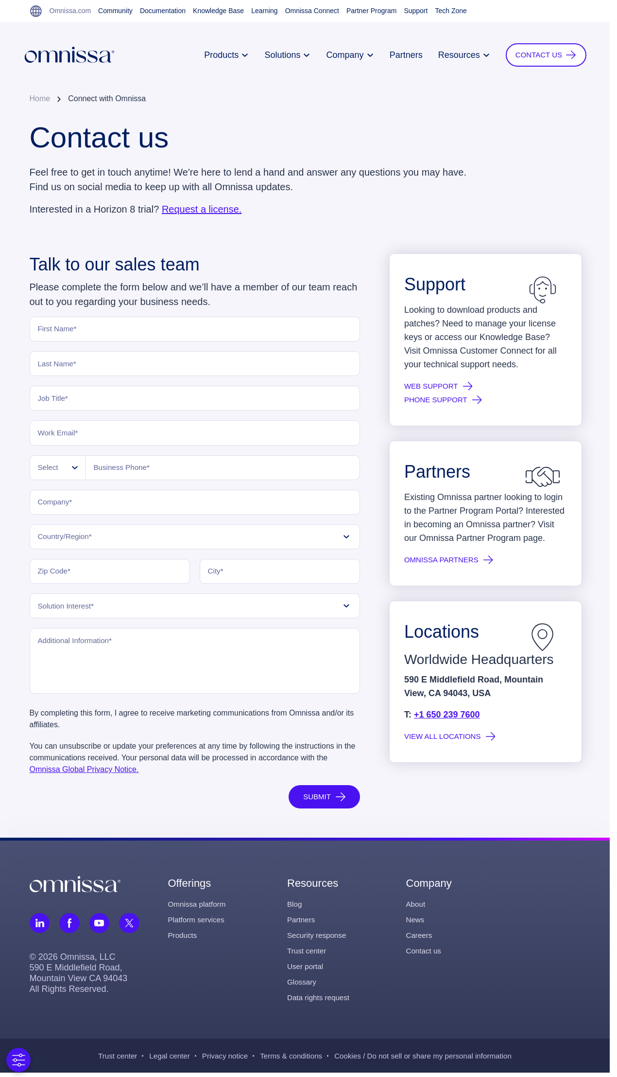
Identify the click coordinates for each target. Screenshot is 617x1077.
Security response (318, 939)
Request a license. (202, 209)
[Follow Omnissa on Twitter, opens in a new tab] (130, 926)
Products (183, 939)
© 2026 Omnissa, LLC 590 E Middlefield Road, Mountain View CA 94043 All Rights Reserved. (79, 977)
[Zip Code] (110, 574)
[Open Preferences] (18, 1060)
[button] (539, 55)
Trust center (307, 955)
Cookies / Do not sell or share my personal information (428, 1060)
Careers (420, 939)
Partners (399, 55)
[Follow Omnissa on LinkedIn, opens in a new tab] (40, 926)
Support (416, 11)
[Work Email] (195, 434)
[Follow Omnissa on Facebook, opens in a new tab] (70, 926)
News (416, 923)
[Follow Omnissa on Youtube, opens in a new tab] (100, 926)
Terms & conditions (290, 1060)
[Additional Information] (195, 665)
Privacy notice (220, 1060)
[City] (280, 574)
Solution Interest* (68, 609)
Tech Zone (450, 11)
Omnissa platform (198, 908)
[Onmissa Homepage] (76, 54)
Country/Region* (67, 539)
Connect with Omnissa (107, 98)
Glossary (302, 986)
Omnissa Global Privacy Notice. (84, 773)
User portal (306, 970)
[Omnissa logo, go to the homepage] (75, 887)
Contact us (424, 955)
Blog (295, 908)
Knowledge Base (218, 11)
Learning (264, 11)
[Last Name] (195, 364)
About (416, 908)
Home (40, 98)
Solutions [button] (281, 55)
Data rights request (320, 1001)
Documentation (163, 11)
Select (49, 469)
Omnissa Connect (312, 11)
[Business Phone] (223, 469)
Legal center (162, 1060)
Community (115, 11)
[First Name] (195, 329)
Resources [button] (457, 55)
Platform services (198, 923)
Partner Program (371, 11)
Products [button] (220, 55)
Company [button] (343, 55)
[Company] (195, 504)
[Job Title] (195, 399)
